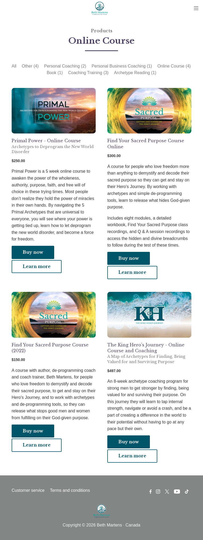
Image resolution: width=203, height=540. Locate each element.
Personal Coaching (65, 66)
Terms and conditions (70, 490)
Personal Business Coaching (121, 66)
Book (55, 72)
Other (30, 66)
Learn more (36, 266)
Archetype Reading (135, 72)
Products (101, 30)
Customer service (28, 490)
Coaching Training (88, 72)
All (14, 66)
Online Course (174, 66)
